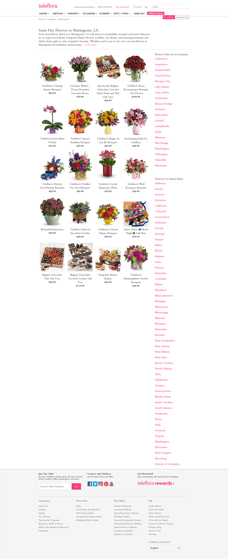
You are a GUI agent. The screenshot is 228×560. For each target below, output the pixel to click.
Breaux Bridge (163, 103)
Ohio (158, 374)
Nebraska (161, 329)
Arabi (158, 132)
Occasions (89, 13)
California (161, 205)
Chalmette (161, 98)
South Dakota (163, 408)
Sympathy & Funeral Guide (89, 516)
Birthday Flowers (122, 516)
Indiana (159, 256)
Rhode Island (163, 396)
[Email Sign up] (55, 486)
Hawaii (159, 239)
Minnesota (161, 307)
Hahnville (160, 160)
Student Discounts (122, 506)
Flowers (104, 13)
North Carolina (164, 363)
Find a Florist (155, 513)
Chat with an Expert (158, 520)
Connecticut (162, 217)
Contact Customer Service (161, 523)
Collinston (161, 58)
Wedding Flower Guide (87, 520)
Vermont (160, 430)
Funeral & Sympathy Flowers (127, 520)
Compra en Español (123, 530)
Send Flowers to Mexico (125, 527)
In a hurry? (169, 17)
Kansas (159, 267)
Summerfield (162, 70)
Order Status (155, 506)
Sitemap (152, 534)
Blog (78, 506)
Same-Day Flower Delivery (126, 513)
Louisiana (51, 19)
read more (91, 44)
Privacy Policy (155, 527)
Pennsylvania (163, 391)
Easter (43, 13)
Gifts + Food (121, 13)
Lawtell (159, 120)
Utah (158, 424)
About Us (43, 506)
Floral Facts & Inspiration (88, 509)
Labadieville (162, 126)
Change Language (159, 542)
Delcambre (161, 115)
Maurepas (161, 165)
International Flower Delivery (128, 523)
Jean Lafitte (162, 92)
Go (76, 486)
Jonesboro (161, 64)
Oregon (159, 385)
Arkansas (160, 200)
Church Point (162, 75)
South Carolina (164, 402)
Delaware (160, 222)
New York (161, 357)
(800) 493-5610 (105, 7)
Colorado (160, 211)
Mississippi (161, 312)
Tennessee (161, 413)
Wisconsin (161, 447)
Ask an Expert (122, 7)
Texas (158, 419)
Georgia (160, 234)
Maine (158, 284)
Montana (160, 323)
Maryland (160, 290)
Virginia (159, 436)
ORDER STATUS (155, 13)
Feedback (43, 530)
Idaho (158, 245)
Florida (159, 228)
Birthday (58, 13)
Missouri (160, 318)
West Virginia (163, 453)
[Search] (171, 6)
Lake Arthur (162, 87)
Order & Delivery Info (159, 516)
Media (42, 513)
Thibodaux (161, 154)
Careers (42, 509)
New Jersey (162, 346)
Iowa (158, 262)
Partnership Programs (49, 520)
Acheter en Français (123, 534)
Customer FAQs (156, 509)
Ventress (160, 109)
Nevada (160, 335)
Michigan (160, 301)
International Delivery (84, 7)
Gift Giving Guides (85, 513)
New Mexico (162, 351)
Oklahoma (161, 380)
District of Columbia (167, 464)
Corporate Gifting (122, 509)
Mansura (160, 137)
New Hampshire (165, 340)
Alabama (160, 183)
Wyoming (160, 458)
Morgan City (162, 81)
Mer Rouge (161, 143)
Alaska (159, 189)
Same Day (140, 13)
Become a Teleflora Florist (51, 523)
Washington (162, 148)
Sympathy (73, 13)
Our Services (45, 516)
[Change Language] (165, 548)
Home (41, 19)
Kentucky (160, 273)
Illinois (159, 250)
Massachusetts (164, 295)
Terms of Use (155, 530)
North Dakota (163, 368)
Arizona (159, 194)
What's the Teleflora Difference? (54, 527)
